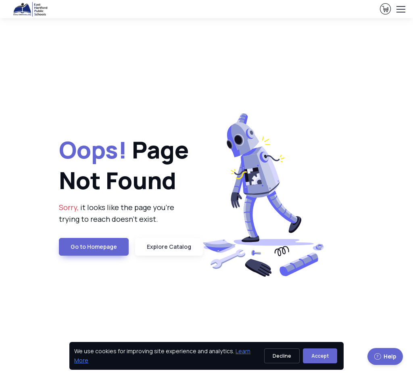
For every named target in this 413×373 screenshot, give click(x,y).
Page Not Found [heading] (124, 164)
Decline (282, 355)
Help (385, 356)
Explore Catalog (169, 246)
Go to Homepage (94, 246)
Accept (320, 355)
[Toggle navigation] (400, 9)
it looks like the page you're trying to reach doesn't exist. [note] (116, 213)
